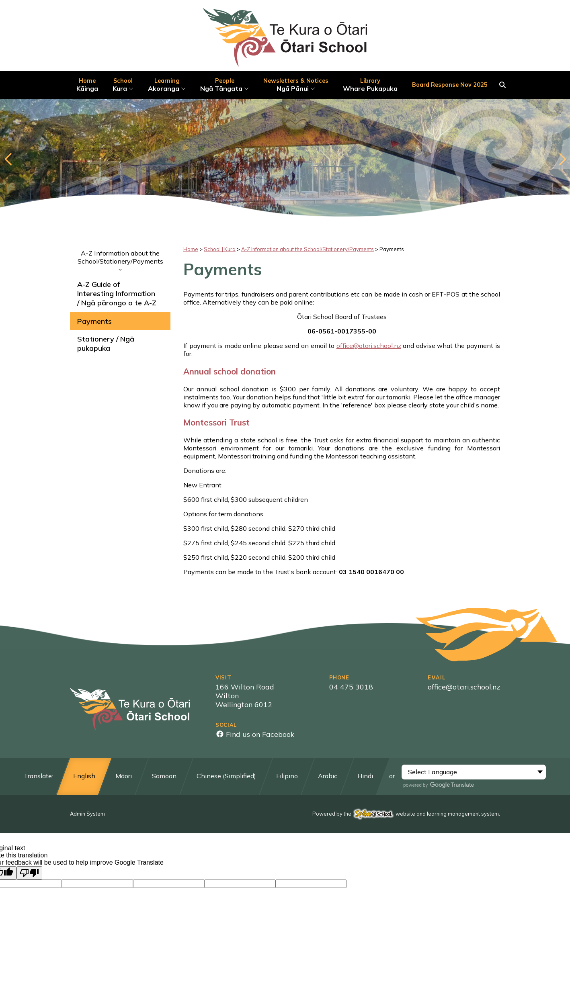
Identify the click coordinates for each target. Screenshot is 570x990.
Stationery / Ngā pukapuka (105, 343)
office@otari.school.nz (368, 346)
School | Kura (220, 249)
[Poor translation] (29, 873)
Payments (94, 321)
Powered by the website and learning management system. (406, 813)
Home (190, 249)
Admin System (87, 813)
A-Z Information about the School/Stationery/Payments (120, 260)
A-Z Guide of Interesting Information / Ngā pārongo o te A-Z (116, 293)
